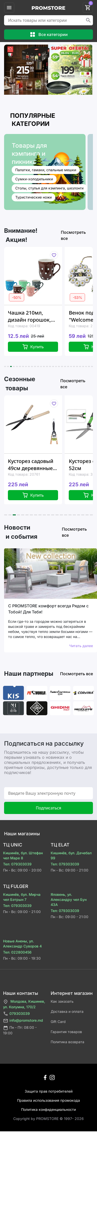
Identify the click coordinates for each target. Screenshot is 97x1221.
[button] (5, 366)
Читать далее (81, 646)
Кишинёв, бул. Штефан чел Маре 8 (23, 855)
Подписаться (48, 808)
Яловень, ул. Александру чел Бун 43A (69, 899)
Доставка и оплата (67, 1011)
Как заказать (62, 1001)
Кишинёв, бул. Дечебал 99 (71, 855)
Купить (33, 347)
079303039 (16, 1013)
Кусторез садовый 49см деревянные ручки (30, 465)
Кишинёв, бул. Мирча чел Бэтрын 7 (21, 897)
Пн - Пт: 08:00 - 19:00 (20, 1030)
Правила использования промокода (48, 1100)
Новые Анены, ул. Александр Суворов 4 (22, 943)
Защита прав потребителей (49, 1091)
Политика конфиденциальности (48, 1109)
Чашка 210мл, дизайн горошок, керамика (29, 316)
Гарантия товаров (66, 1032)
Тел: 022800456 (17, 952)
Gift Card (58, 1021)
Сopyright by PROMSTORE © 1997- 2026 (48, 1118)
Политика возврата (67, 1042)
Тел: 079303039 (17, 864)
